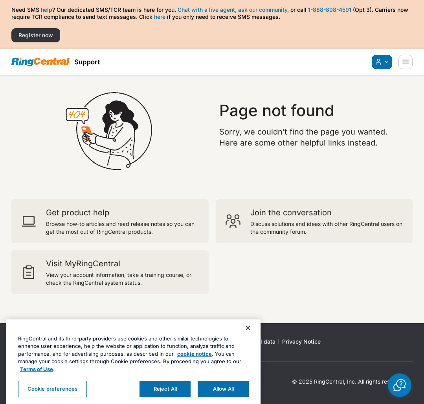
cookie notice (194, 365)
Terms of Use (36, 381)
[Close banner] (248, 339)
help (46, 9)
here (159, 16)
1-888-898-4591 (329, 9)
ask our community (262, 9)
